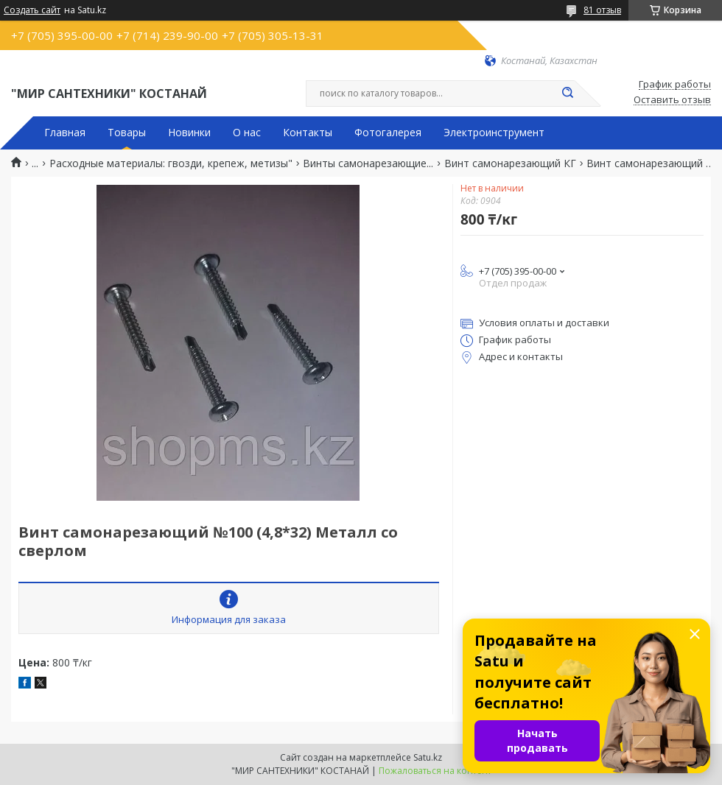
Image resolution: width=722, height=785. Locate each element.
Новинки (189, 132)
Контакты (307, 132)
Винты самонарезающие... (368, 163)
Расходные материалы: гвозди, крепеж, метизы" (170, 163)
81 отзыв (602, 10)
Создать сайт (32, 10)
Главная (64, 132)
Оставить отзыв (672, 100)
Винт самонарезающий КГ (510, 163)
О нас (247, 132)
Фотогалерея (387, 132)
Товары (127, 132)
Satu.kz (427, 757)
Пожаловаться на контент (435, 770)
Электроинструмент (494, 132)
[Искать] (567, 93)
